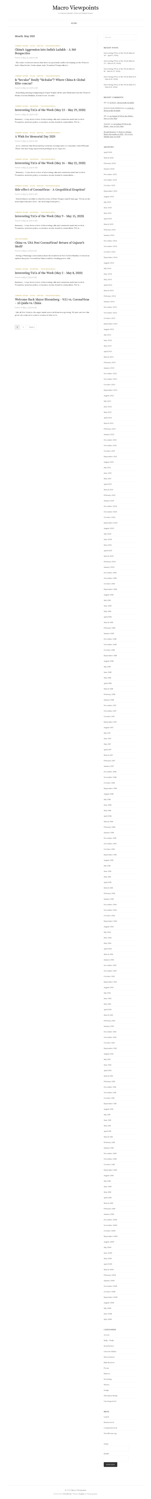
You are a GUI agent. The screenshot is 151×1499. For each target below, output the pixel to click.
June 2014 (108, 938)
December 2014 (110, 904)
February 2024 (110, 296)
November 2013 (110, 971)
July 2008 (107, 1308)
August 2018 (108, 661)
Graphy (81, 1494)
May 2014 (107, 943)
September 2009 (111, 1236)
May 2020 (108, 545)
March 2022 (108, 423)
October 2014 (109, 915)
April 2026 (108, 152)
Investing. (34, 106)
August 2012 (108, 1054)
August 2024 (109, 263)
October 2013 (109, 976)
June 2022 (108, 407)
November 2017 (110, 711)
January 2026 (109, 169)
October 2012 (109, 1043)
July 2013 (107, 993)
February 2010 (109, 1209)
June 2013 (107, 998)
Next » (32, 327)
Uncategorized (21, 239)
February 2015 (109, 893)
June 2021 (107, 473)
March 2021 (108, 490)
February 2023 (110, 362)
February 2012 (109, 1081)
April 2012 (108, 1070)
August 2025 (109, 196)
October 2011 (109, 1098)
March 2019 (108, 622)
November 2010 (110, 1159)
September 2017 (110, 722)
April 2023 (108, 351)
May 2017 (107, 744)
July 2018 (107, 667)
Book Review (109, 1346)
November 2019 (110, 578)
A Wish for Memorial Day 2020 (35, 136)
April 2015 (107, 882)
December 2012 (110, 1032)
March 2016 (108, 821)
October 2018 (109, 650)
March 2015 (108, 888)
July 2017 (107, 733)
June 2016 (107, 805)
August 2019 (109, 595)
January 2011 (108, 1148)
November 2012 (110, 1037)
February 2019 (109, 628)
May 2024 (108, 279)
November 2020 (110, 512)
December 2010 (110, 1153)
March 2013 (108, 1015)
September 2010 (110, 1170)
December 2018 (110, 639)
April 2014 (108, 949)
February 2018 (109, 694)
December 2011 (110, 1087)
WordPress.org (110, 1433)
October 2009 (109, 1231)
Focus (32, 46)
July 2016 (107, 799)
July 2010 (107, 1181)
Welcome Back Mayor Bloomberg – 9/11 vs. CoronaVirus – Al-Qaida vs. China (52, 301)
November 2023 (110, 313)
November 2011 (110, 1092)
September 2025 (110, 191)
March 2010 (108, 1203)
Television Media (53, 46)
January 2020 (109, 567)
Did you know (109, 1357)
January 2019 (109, 633)
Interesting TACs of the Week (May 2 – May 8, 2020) (49, 273)
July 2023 (107, 335)
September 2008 (110, 1297)
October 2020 (109, 517)
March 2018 (108, 689)
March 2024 (109, 290)
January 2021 (109, 501)
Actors (106, 1335)
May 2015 (107, 877)
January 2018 (109, 700)
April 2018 (108, 683)
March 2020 (109, 556)
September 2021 (110, 456)
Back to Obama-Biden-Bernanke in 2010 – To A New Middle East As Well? (118, 134)
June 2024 (108, 274)
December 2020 (110, 506)
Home (74, 23)
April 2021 (108, 484)
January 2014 (109, 960)
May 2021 (107, 478)
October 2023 (109, 318)
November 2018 (110, 644)
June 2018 (107, 672)
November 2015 (110, 844)
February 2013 (109, 1021)
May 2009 (108, 1258)
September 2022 (110, 390)
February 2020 (110, 561)
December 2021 (110, 440)
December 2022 (110, 373)
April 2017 (107, 749)
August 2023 (109, 329)
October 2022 (109, 384)
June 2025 (108, 208)
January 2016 (109, 832)
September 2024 (110, 257)
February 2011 (109, 1142)
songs (106, 1390)
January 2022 (109, 434)
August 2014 (109, 927)
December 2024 (110, 241)
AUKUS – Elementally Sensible (121, 103)
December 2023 (110, 307)
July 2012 (107, 1059)
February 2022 (110, 429)
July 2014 (107, 932)
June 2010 (108, 1186)
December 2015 (110, 838)
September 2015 (110, 855)
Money (106, 1385)
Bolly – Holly (109, 1340)
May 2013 (107, 1004)
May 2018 (107, 678)
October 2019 (109, 584)
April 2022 (108, 418)
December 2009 (110, 1220)
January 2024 (109, 301)
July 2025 (107, 202)
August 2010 (109, 1175)
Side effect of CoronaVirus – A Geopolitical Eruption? (50, 190)
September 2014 (110, 921)
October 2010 (109, 1164)
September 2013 (110, 982)
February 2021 (109, 495)
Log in (106, 1417)
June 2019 (108, 606)
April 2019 (108, 617)
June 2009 (108, 1253)
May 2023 (108, 346)
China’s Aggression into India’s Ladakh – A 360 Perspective (45, 51)
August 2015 (108, 860)
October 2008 (109, 1292)
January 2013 (109, 1026)
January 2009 (109, 1280)
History (40, 46)
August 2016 (108, 794)
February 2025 (110, 230)
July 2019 (107, 600)
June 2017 (107, 738)
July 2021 (107, 467)
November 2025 (110, 180)
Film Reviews (109, 1362)
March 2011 (108, 1137)
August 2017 (108, 727)
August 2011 (108, 1109)
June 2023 (108, 340)
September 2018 (110, 655)
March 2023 (108, 357)
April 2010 (108, 1197)
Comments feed (110, 1428)
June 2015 (107, 871)
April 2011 (107, 1131)
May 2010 (107, 1192)
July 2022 (107, 401)
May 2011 (107, 1126)
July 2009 (107, 1247)
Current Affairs (21, 46)
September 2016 (110, 788)
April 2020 (108, 550)
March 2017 (108, 755)
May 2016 (107, 810)
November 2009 (110, 1225)
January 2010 (109, 1214)
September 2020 (110, 523)
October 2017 (109, 716)
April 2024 (108, 285)
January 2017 (109, 766)
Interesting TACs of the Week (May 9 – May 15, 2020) (49, 216)
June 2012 (107, 1065)
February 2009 (110, 1275)
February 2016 (109, 827)
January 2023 (109, 368)
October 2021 (109, 451)
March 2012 (108, 1076)
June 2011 (107, 1120)
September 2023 (110, 324)
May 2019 (107, 611)
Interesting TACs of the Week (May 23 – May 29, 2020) (50, 110)
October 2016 (109, 783)
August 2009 (109, 1242)
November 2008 (110, 1286)
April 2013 (108, 1009)
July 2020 (107, 534)
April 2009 (108, 1264)
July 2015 (107, 866)
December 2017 (110, 705)
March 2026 (108, 158)
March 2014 (108, 954)
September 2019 (110, 589)
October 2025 (109, 185)
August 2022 (109, 395)
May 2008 (108, 1319)
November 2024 (110, 246)
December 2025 (110, 174)
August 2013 (108, 987)
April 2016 (108, 816)
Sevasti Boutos (110, 132)
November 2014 (110, 910)
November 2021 (110, 445)
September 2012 (110, 1048)
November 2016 (110, 777)
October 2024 (109, 252)
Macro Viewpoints (75, 7)
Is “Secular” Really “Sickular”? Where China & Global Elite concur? (50, 81)
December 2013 (110, 965)
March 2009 (109, 1269)
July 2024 (107, 268)
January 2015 (109, 899)
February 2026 (110, 163)
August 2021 (108, 462)
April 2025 (108, 219)
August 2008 (109, 1303)
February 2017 (109, 761)
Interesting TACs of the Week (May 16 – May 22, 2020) (50, 163)
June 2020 (108, 539)
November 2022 (110, 379)
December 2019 (110, 573)
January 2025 (109, 235)
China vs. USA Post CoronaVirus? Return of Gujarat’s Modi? (49, 244)
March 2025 (108, 224)
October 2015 (109, 849)
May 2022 (108, 412)
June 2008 (108, 1314)
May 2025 (107, 213)
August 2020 (109, 528)
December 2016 (110, 772)
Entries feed (109, 1422)
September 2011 (110, 1103)
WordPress (67, 1494)
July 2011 (107, 1114)
